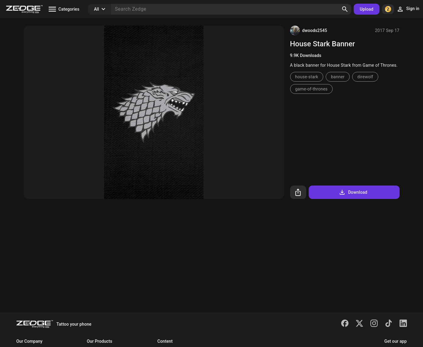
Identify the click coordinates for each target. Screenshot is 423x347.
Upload (366, 9)
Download (352, 192)
